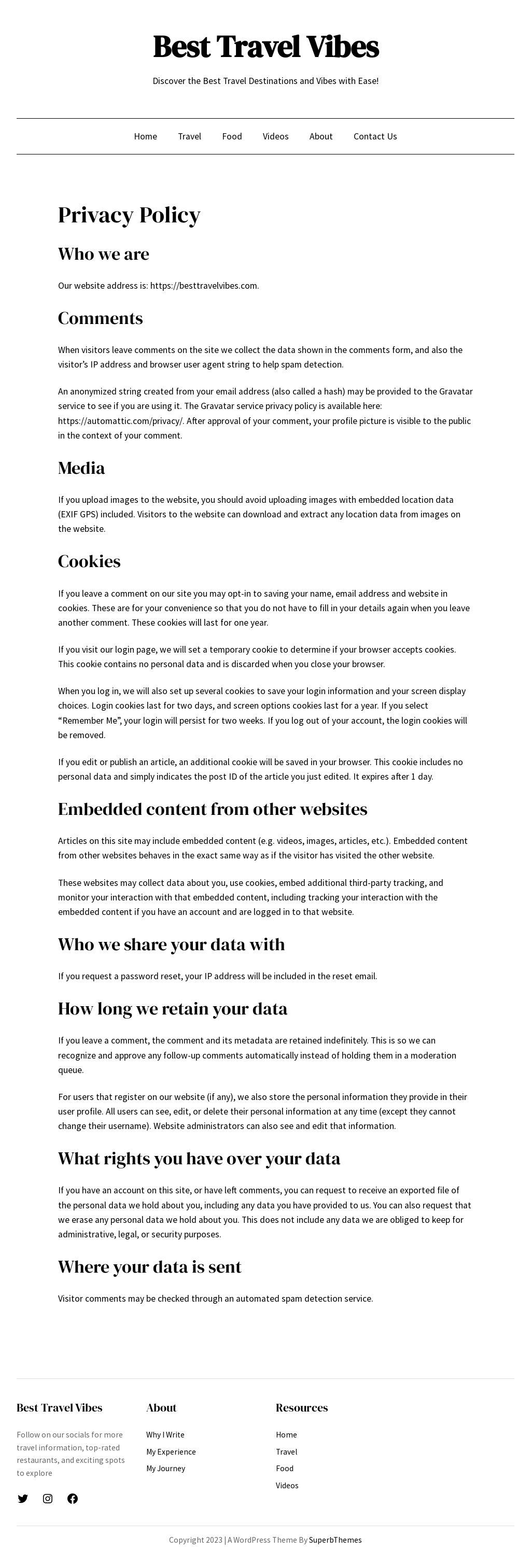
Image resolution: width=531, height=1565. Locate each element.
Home (145, 136)
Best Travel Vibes (266, 46)
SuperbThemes (335, 1540)
